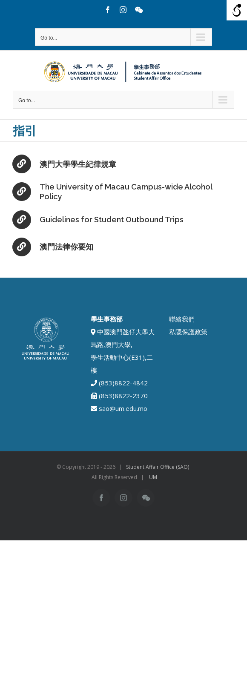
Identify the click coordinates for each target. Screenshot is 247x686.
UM (153, 477)
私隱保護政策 (188, 331)
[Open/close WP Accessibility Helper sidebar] (237, 10)
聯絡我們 (182, 319)
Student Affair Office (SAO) (157, 467)
